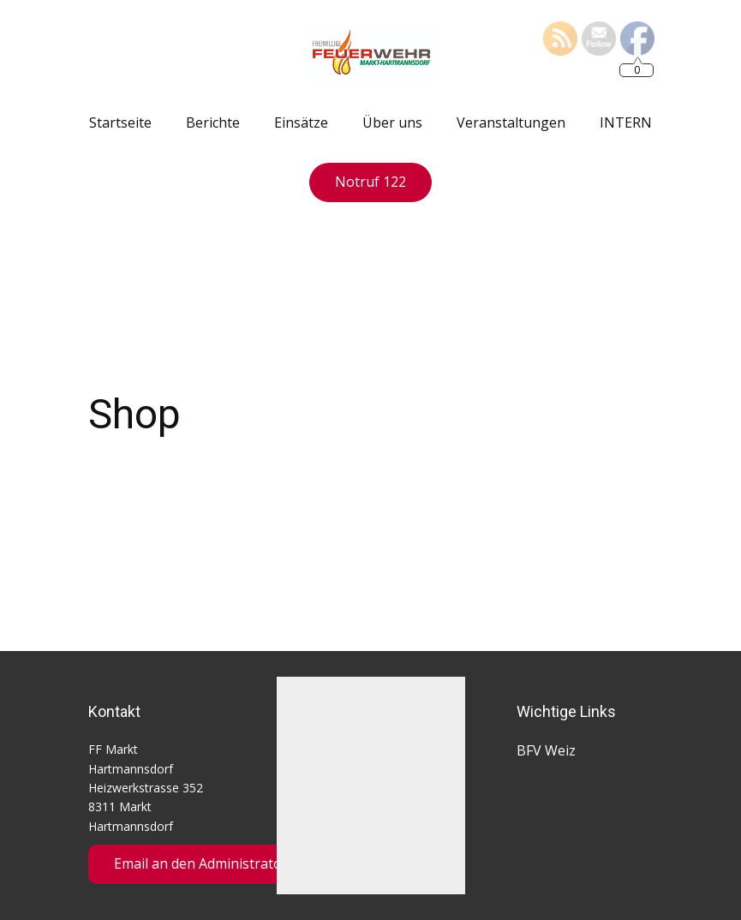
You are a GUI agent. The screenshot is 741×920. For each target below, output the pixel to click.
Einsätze (301, 122)
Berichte (213, 122)
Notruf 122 (370, 181)
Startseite (120, 122)
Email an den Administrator (201, 863)
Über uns (392, 122)
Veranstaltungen (511, 122)
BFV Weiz (546, 750)
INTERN (626, 122)
